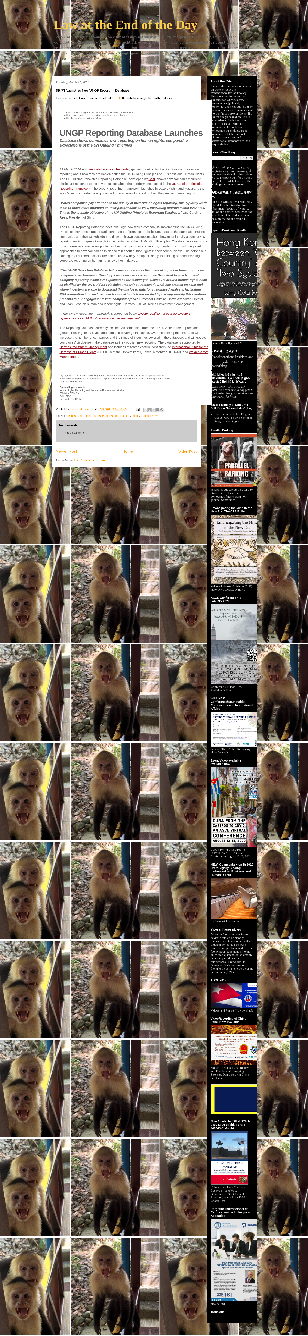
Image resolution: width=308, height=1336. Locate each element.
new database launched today (108, 169)
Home (127, 451)
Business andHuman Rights (83, 415)
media (135, 415)
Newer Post (66, 451)
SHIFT (116, 98)
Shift (152, 179)
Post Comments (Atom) (89, 460)
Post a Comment (75, 432)
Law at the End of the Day (126, 25)
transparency (149, 415)
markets (125, 415)
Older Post (187, 451)
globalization (110, 415)
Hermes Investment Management (83, 347)
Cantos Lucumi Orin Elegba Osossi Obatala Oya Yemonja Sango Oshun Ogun (233, 417)
